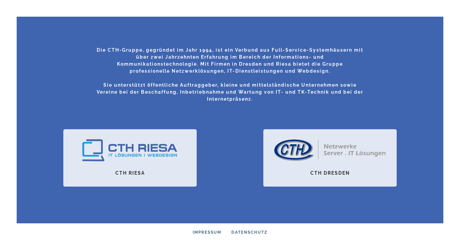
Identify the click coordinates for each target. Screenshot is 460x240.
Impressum (207, 232)
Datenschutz (249, 232)
